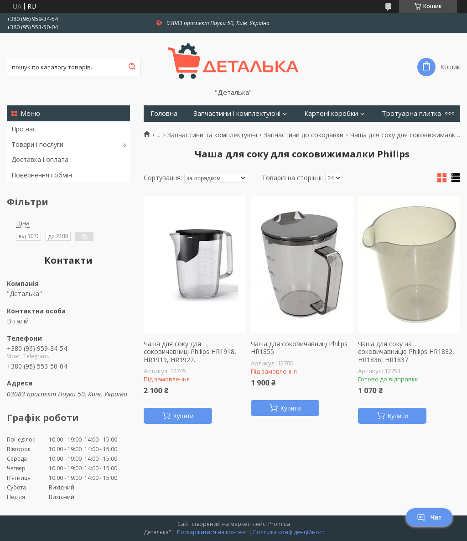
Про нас (23, 129)
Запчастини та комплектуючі (212, 135)
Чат (429, 517)
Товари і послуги (37, 144)
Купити (183, 416)
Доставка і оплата (39, 159)
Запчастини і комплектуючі (236, 113)
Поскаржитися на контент (212, 532)
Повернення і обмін (41, 175)
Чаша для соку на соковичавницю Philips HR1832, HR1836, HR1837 (406, 352)
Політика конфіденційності (289, 532)
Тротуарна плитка (411, 113)
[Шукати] (132, 67)
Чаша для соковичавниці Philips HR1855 (299, 348)
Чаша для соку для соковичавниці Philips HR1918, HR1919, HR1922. (190, 352)
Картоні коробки (331, 113)
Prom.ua (279, 524)
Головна (163, 113)
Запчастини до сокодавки (303, 135)
